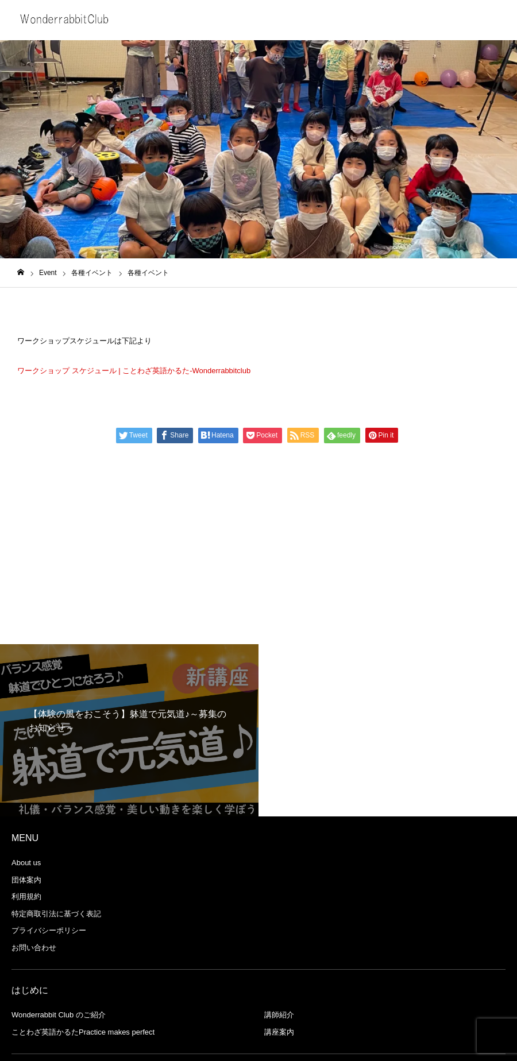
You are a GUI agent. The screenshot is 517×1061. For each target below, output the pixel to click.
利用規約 (26, 896)
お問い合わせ (33, 947)
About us (26, 862)
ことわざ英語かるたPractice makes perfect (83, 1032)
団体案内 (26, 880)
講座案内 (279, 1032)
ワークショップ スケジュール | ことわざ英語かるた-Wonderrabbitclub (133, 370)
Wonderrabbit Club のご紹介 (58, 1014)
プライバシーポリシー (48, 930)
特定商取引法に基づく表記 (56, 913)
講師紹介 (279, 1014)
